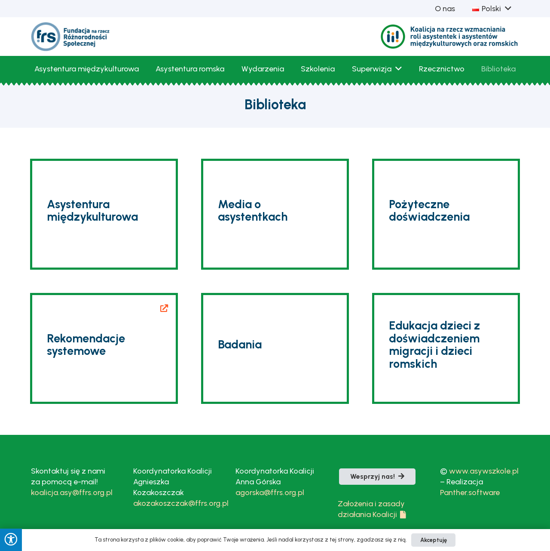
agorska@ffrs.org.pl (269, 492)
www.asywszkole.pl (484, 471)
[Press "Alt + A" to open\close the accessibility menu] (11, 540)
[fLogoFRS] (70, 36)
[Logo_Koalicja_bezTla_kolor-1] (450, 36)
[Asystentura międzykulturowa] (104, 214)
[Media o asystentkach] (275, 214)
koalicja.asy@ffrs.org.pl (72, 492)
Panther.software (470, 492)
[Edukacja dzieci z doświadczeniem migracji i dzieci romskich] (446, 348)
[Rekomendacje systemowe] (104, 348)
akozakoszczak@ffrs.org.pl (181, 503)
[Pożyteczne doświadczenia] (446, 214)
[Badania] (275, 348)
